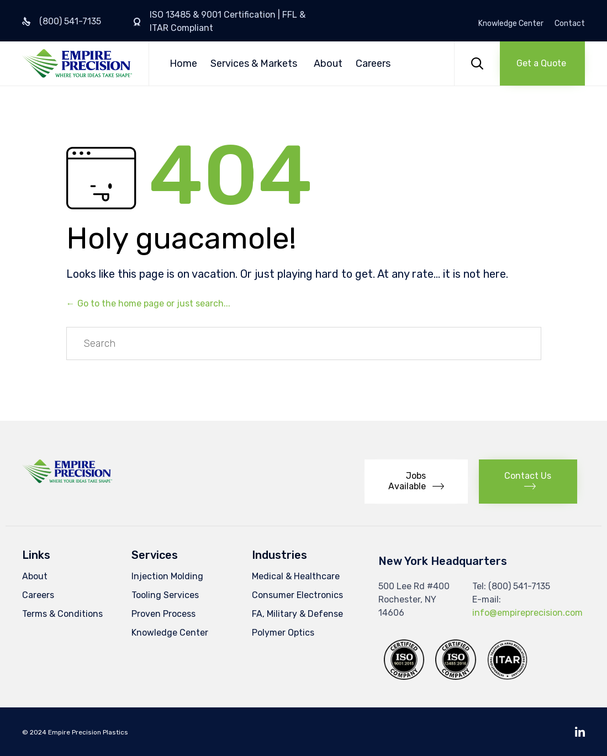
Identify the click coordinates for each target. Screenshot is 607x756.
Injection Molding (167, 576)
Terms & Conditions (62, 614)
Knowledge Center (510, 24)
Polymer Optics (283, 632)
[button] (542, 63)
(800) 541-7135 (70, 21)
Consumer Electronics (297, 595)
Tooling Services (165, 595)
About (328, 63)
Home (183, 63)
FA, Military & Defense (297, 614)
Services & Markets (253, 63)
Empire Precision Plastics (88, 732)
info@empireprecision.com (527, 612)
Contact (570, 24)
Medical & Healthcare (296, 576)
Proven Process (163, 614)
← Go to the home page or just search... (148, 303)
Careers (373, 63)
